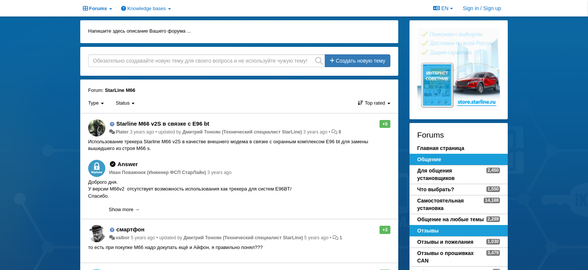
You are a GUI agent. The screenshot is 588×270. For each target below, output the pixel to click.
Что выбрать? (435, 189)
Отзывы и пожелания (445, 242)
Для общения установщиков (436, 174)
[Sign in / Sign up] (482, 8)
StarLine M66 (120, 90)
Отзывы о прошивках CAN (445, 257)
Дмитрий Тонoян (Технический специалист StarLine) (242, 132)
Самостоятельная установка (440, 204)
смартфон (130, 229)
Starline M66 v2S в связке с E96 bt (162, 123)
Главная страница (440, 148)
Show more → (124, 209)
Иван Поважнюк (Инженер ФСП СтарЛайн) (157, 172)
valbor (122, 237)
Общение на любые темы (450, 219)
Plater (122, 132)
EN (443, 8)
